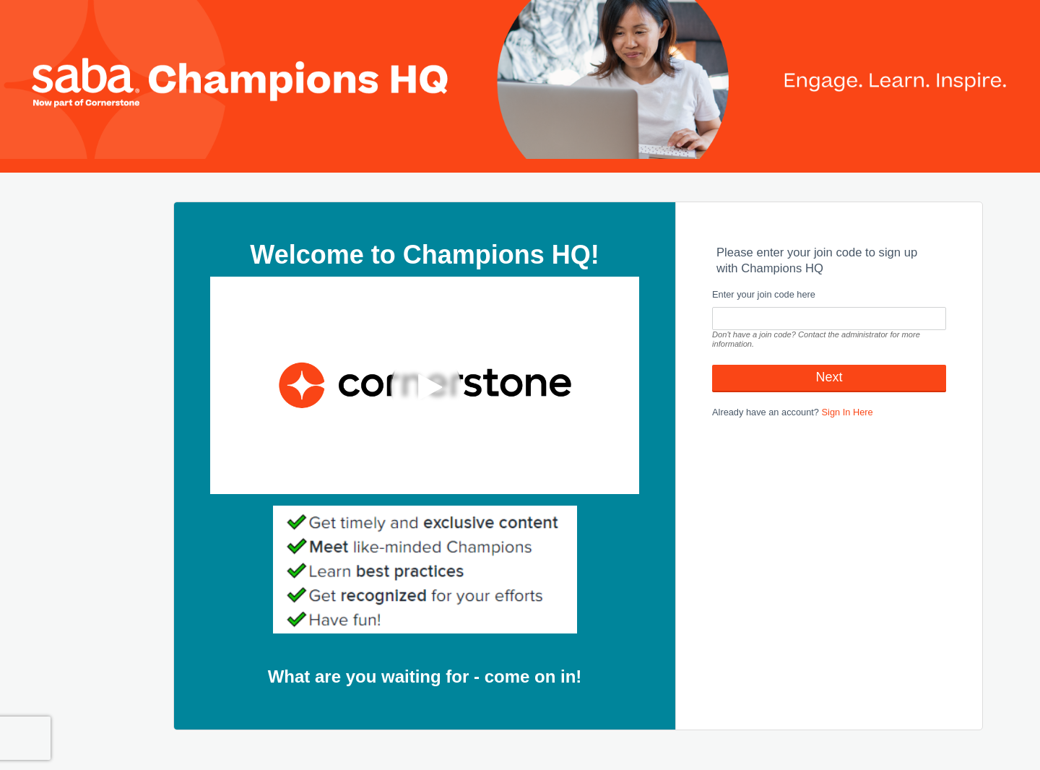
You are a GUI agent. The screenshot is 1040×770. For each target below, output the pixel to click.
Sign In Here (847, 412)
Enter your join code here (763, 294)
